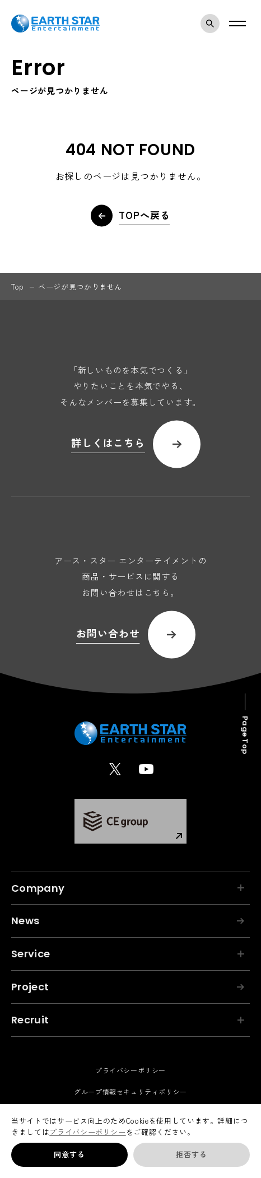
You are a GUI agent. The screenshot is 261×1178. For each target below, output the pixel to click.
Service (127, 954)
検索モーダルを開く (213, 23)
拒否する (191, 1154)
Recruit (127, 1020)
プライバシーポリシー (87, 1131)
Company (127, 888)
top (17, 286)
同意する (69, 1154)
